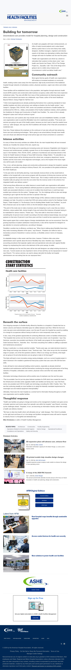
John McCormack (40, 460)
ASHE (42, 638)
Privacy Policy (14, 651)
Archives (44, 500)
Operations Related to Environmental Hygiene (20, 429)
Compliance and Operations (15, 431)
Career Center (36, 589)
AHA (48, 638)
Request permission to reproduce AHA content (46, 666)
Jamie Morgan (39, 475)
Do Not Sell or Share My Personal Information (34, 651)
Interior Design (41, 429)
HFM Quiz (44, 505)
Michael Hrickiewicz (16, 39)
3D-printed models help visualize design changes (45, 457)
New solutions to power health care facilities (48, 556)
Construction (31, 426)
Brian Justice (39, 444)
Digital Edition (35, 491)
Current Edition (44, 496)
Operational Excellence (55, 429)
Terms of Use (55, 651)
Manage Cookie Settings (34, 653)
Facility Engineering (43, 426)
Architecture (21, 426)
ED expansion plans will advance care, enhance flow (46, 442)
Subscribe (35, 618)
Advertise (36, 638)
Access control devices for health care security (49, 536)
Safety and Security (32, 431)
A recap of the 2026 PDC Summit (38, 473)
